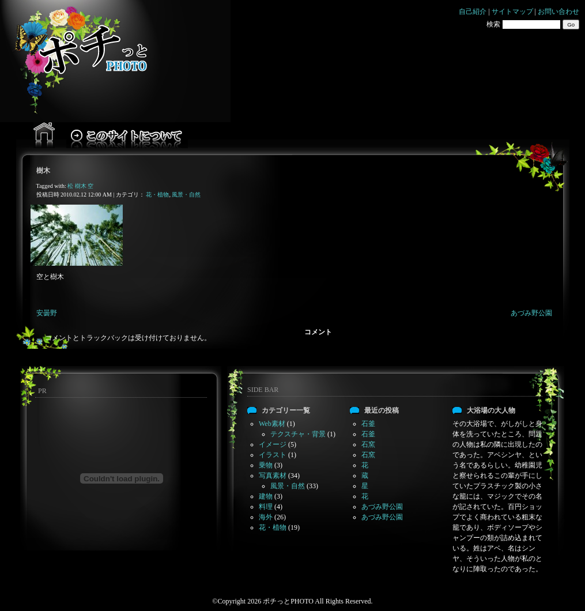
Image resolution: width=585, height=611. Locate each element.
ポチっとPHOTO (288, 601)
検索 (493, 24)
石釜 (368, 424)
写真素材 (272, 476)
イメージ (272, 444)
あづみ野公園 (531, 313)
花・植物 (157, 194)
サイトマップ (512, 11)
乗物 (266, 465)
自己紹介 (472, 11)
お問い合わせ (558, 11)
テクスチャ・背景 (298, 434)
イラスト (272, 455)
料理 (266, 507)
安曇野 (46, 313)
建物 (266, 496)
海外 (266, 517)
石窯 (368, 444)
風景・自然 (186, 194)
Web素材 (272, 424)
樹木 (43, 171)
